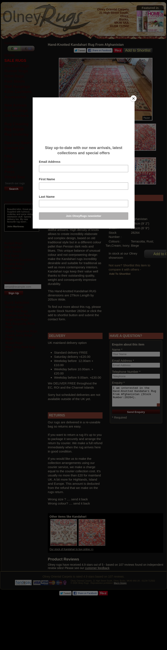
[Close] (133, 98)
